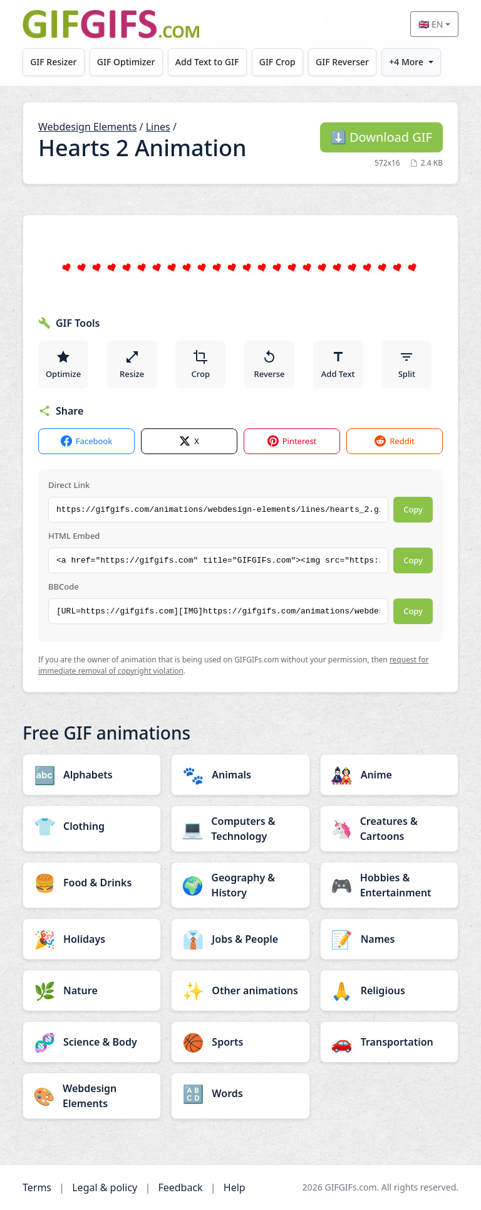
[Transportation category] (389, 1042)
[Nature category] (91, 990)
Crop (201, 364)
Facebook (86, 441)
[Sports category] (240, 1042)
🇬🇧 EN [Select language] (430, 24)
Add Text (338, 364)
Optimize (63, 364)
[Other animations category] (240, 990)
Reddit (394, 441)
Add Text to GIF (207, 62)
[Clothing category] (91, 826)
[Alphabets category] (91, 775)
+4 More (406, 62)
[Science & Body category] (91, 1042)
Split (406, 364)
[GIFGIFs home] (111, 24)
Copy (413, 509)
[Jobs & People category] (240, 939)
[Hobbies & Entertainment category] (389, 885)
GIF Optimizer (126, 62)
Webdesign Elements (87, 127)
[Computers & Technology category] (240, 828)
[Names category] (389, 939)
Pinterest (292, 441)
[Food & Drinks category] (91, 882)
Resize (132, 364)
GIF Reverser (342, 62)
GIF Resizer (53, 62)
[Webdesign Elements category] (91, 1095)
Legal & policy (104, 1187)
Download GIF (381, 137)
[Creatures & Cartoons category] (389, 828)
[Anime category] (389, 775)
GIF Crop (277, 62)
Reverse (269, 364)
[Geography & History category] (240, 885)
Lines (158, 127)
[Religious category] (389, 990)
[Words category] (240, 1093)
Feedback (180, 1187)
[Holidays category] (91, 939)
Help (235, 1187)
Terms (37, 1187)
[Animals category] (240, 775)
